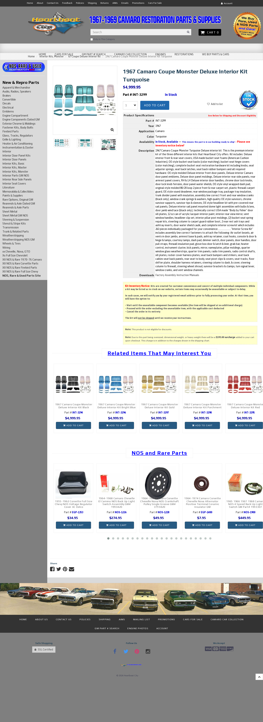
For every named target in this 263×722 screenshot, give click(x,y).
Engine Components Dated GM (21, 119)
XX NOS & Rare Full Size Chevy (20, 271)
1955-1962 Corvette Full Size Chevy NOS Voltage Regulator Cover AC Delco (73, 504)
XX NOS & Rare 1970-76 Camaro (22, 259)
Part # (73, 412)
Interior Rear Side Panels (17, 179)
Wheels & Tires (11, 243)
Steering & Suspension (15, 219)
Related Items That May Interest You (159, 353)
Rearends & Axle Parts (15, 207)
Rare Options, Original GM (17, 199)
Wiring (6, 247)
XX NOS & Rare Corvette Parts (20, 263)
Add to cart (154, 105)
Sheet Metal (9, 211)
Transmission (10, 227)
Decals (6, 103)
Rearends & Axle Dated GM (18, 203)
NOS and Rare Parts (159, 453)
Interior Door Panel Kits (16, 155)
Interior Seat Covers (14, 183)
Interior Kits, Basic (13, 163)
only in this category (102, 39)
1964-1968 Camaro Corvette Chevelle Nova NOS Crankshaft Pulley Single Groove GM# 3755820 (159, 502)
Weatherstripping (13, 235)
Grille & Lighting (11, 139)
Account (226, 3)
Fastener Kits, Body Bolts (17, 127)
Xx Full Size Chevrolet (15, 255)
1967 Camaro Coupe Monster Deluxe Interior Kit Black (73, 406)
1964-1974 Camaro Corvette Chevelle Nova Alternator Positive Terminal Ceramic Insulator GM (202, 502)
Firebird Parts (10, 131)
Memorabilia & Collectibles (18, 191)
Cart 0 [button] (210, 32)
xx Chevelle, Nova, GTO (16, 251)
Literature (8, 187)
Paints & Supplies (12, 195)
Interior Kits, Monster (15, 171)
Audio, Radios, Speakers (16, 91)
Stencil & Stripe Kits (14, 223)
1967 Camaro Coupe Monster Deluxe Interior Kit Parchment (202, 406)
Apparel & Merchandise (16, 87)
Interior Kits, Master (14, 167)
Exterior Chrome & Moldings (18, 123)
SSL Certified (44, 649)
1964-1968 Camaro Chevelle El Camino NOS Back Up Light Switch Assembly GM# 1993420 (116, 502)
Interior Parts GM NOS (15, 175)
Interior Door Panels (14, 159)
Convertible (9, 99)
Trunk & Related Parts (15, 231)
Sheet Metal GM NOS (15, 215)
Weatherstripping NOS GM (18, 239)
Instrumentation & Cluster (17, 147)
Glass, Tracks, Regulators (17, 135)
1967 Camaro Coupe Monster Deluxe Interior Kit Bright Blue (117, 406)
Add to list (215, 104)
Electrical (7, 107)
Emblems (8, 111)
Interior (6, 151)
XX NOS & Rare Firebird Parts (19, 267)
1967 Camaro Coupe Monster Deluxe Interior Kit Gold (159, 406)
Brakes (6, 95)
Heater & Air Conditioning (17, 143)
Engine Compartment (15, 115)
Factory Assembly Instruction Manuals (177, 275)
